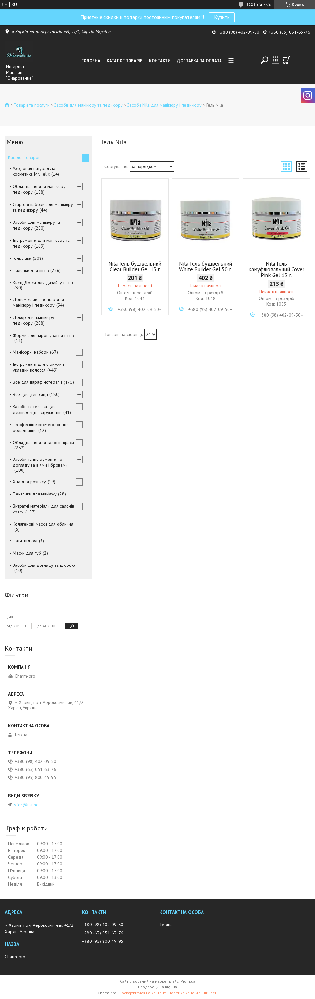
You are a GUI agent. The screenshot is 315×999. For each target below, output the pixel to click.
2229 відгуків (259, 4)
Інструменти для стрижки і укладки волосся (38, 367)
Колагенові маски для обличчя (43, 524)
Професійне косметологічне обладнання (41, 427)
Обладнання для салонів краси (43, 442)
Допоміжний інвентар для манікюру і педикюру (38, 302)
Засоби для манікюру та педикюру (88, 105)
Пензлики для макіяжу (35, 494)
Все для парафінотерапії (37, 382)
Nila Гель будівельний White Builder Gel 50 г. (205, 266)
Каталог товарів (125, 61)
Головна (90, 61)
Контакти (160, 61)
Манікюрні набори (31, 352)
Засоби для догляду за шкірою (44, 565)
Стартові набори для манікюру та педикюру (43, 207)
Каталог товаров (24, 157)
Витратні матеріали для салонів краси (43, 509)
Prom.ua (188, 981)
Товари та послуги (32, 105)
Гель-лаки (22, 258)
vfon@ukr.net (27, 804)
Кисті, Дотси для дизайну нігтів (43, 282)
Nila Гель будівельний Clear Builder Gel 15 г (134, 266)
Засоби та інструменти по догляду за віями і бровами (40, 462)
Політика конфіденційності (192, 992)
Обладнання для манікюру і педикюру (40, 189)
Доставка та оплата (199, 61)
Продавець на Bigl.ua (157, 987)
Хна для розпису (29, 482)
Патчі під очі (25, 541)
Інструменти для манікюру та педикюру (41, 243)
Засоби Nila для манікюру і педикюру (164, 105)
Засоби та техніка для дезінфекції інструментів (37, 409)
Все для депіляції (30, 394)
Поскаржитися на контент (142, 992)
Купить (222, 17)
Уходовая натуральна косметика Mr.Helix (34, 171)
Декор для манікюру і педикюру (35, 320)
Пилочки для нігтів (31, 270)
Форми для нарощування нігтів (43, 335)
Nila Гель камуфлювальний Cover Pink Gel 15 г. (276, 269)
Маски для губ (27, 553)
